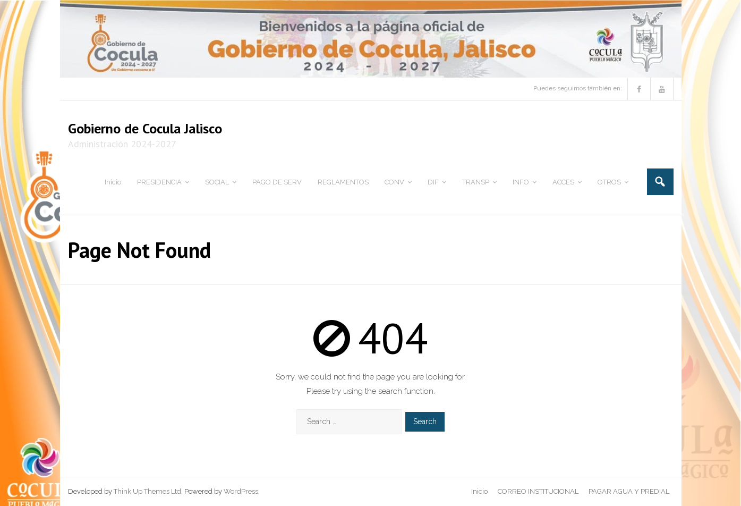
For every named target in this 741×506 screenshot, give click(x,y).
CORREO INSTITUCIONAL (538, 491)
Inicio (479, 491)
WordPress (241, 491)
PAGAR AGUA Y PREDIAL (629, 491)
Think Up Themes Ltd (147, 491)
